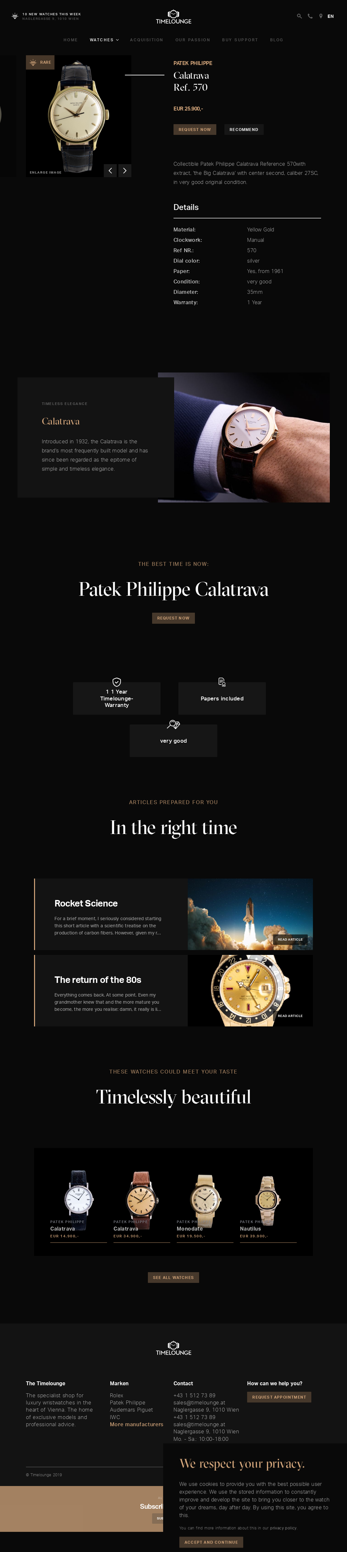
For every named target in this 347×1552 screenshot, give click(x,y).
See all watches (173, 1277)
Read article (290, 939)
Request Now (195, 129)
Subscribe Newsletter (178, 1518)
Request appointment (279, 1397)
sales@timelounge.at (199, 1402)
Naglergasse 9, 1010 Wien (206, 1409)
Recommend (244, 129)
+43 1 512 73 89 (195, 1395)
